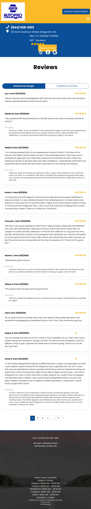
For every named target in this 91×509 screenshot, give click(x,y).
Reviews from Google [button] (24, 86)
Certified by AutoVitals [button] (66, 86)
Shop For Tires (47, 48)
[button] (40, 52)
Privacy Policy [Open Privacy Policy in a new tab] (45, 502)
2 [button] (37, 418)
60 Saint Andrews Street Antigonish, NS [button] (31, 32)
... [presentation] (53, 418)
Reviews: (38, 42)
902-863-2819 (52, 438)
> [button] (63, 418)
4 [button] (47, 418)
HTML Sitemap (45, 504)
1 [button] (32, 418)
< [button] (27, 418)
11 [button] (58, 418)
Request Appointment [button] (76, 11)
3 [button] (42, 418)
